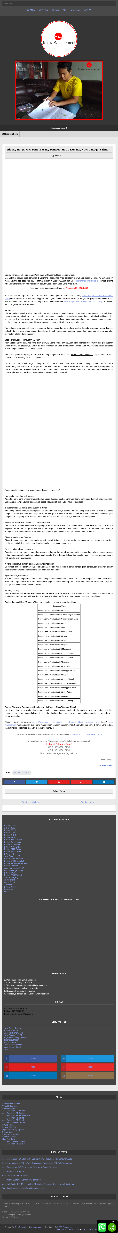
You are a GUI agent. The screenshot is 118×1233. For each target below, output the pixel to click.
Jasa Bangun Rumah (12, 1047)
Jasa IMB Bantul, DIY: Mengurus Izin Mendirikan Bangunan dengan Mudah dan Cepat (38, 1184)
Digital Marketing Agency (15, 1037)
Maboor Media (36, 1227)
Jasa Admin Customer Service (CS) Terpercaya (22, 1180)
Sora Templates (21, 1227)
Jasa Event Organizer (13, 1045)
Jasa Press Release (13, 1028)
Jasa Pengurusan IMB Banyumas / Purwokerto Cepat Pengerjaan (30, 1167)
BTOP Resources (64, 1227)
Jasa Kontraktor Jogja (13, 1033)
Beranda (31, 10)
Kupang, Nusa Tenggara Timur (84, 722)
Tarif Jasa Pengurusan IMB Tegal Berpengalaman (23, 1188)
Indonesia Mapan (11, 1040)
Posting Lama (87, 802)
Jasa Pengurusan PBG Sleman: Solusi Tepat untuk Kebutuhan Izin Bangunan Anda (37, 1159)
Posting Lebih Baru (30, 802)
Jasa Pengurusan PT (13, 1035)
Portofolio (43, 10)
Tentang (55, 10)
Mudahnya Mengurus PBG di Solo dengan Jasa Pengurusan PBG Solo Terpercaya (37, 1163)
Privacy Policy (73, 1229)
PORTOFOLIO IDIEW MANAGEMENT (86, 734)
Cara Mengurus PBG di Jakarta (15, 1175)
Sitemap (60, 1229)
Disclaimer (86, 1229)
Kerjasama (75, 10)
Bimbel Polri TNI (11, 1030)
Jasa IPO (8, 1049)
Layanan (87, 10)
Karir (64, 10)
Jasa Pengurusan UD (22, 772)
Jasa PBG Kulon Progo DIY (13, 1171)
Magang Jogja (10, 1042)
